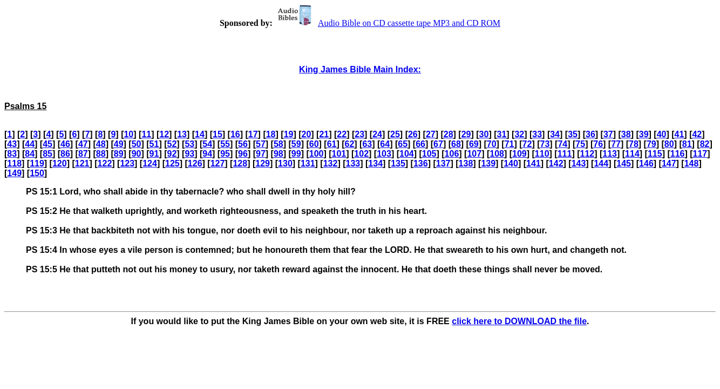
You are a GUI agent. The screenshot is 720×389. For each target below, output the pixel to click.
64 (385, 144)
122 (105, 163)
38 (626, 134)
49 (119, 144)
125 (172, 163)
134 (375, 163)
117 (700, 153)
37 (608, 134)
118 (14, 163)
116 (677, 153)
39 (644, 134)
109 (519, 153)
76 (598, 144)
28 (448, 134)
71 (509, 144)
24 (377, 134)
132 (330, 163)
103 (384, 153)
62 (350, 144)
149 (14, 173)
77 (616, 144)
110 (542, 153)
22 (342, 134)
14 (200, 134)
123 (127, 163)
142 (556, 163)
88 (101, 153)
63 (367, 144)
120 (59, 163)
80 (669, 144)
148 (691, 163)
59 (296, 144)
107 (474, 153)
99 (296, 153)
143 (579, 163)
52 (171, 144)
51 (154, 144)
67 (438, 144)
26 (413, 134)
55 (225, 144)
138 (466, 163)
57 (261, 144)
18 (271, 134)
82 (705, 144)
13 (182, 134)
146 (646, 163)
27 (431, 134)
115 (655, 153)
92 (171, 153)
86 (65, 153)
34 (555, 134)
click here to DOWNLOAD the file (519, 321)
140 (511, 163)
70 (492, 144)
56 (243, 144)
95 (225, 153)
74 (562, 144)
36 (590, 134)
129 (262, 163)
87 (83, 153)
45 (47, 144)
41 (679, 134)
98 (278, 153)
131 (308, 163)
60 (314, 144)
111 (565, 153)
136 (420, 163)
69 (474, 144)
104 (406, 153)
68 (456, 144)
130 (285, 163)
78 (634, 144)
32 (519, 134)
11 (146, 134)
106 (452, 153)
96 (243, 153)
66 (420, 144)
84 (30, 153)
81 (687, 144)
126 (195, 163)
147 (669, 163)
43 (12, 144)
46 (65, 144)
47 (83, 144)
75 (580, 144)
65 (402, 144)
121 (82, 163)
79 (651, 144)
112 (587, 153)
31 (502, 134)
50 (136, 144)
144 (601, 163)
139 (488, 163)
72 (527, 144)
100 (316, 153)
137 (443, 163)
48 (101, 144)
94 (207, 153)
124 (149, 163)
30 (484, 134)
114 (632, 153)
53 (189, 144)
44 (30, 144)
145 (623, 163)
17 (253, 134)
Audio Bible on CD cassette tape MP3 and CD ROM (387, 23)
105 (429, 153)
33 (537, 134)
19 (289, 134)
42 (697, 134)
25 (395, 134)
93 (189, 153)
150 (37, 173)
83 (12, 153)
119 (37, 163)
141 (533, 163)
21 (324, 134)
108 (497, 153)
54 (207, 144)
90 (136, 153)
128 (240, 163)
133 (353, 163)
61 (332, 144)
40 (662, 134)
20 (306, 134)
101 (339, 153)
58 (278, 144)
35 (573, 134)
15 (217, 134)
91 (154, 153)
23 (359, 134)
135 (398, 163)
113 (609, 153)
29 (466, 134)
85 (47, 153)
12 (164, 134)
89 (119, 153)
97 (261, 153)
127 (217, 163)
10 (128, 134)
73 (545, 144)
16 (235, 134)
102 (361, 153)
